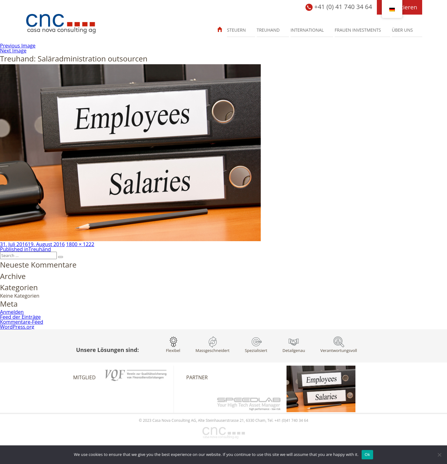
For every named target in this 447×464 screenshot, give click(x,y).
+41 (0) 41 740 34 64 (338, 7)
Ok (367, 454)
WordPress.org (17, 326)
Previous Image (17, 45)
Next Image (13, 50)
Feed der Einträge (20, 316)
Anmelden (12, 312)
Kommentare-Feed (21, 321)
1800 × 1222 (80, 244)
